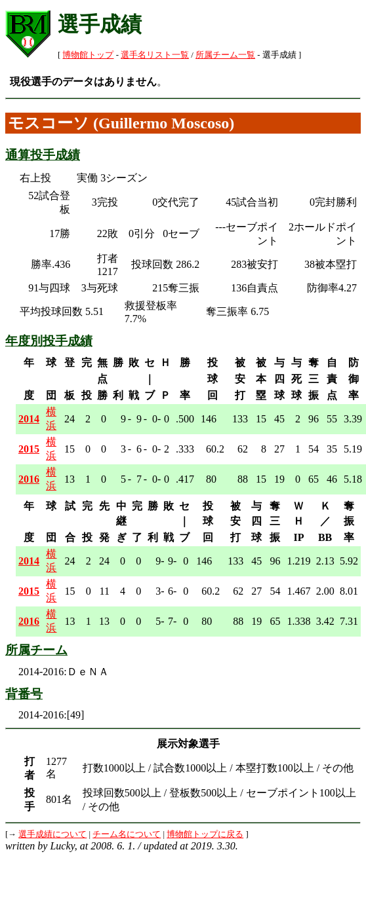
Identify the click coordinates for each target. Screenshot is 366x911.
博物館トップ (87, 55)
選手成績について (52, 834)
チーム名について (126, 834)
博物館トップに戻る (205, 834)
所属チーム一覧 (225, 55)
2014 (28, 418)
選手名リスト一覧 (155, 55)
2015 (28, 449)
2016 (28, 479)
